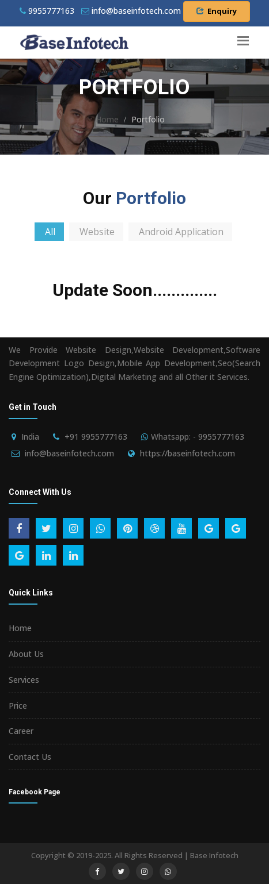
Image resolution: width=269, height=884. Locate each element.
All (50, 231)
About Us (26, 653)
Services (24, 679)
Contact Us (30, 756)
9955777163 (47, 10)
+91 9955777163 (96, 436)
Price (18, 705)
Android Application (181, 231)
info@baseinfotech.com (69, 453)
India (30, 436)
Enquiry (216, 11)
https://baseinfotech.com (187, 453)
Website (97, 231)
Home (107, 119)
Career (21, 730)
